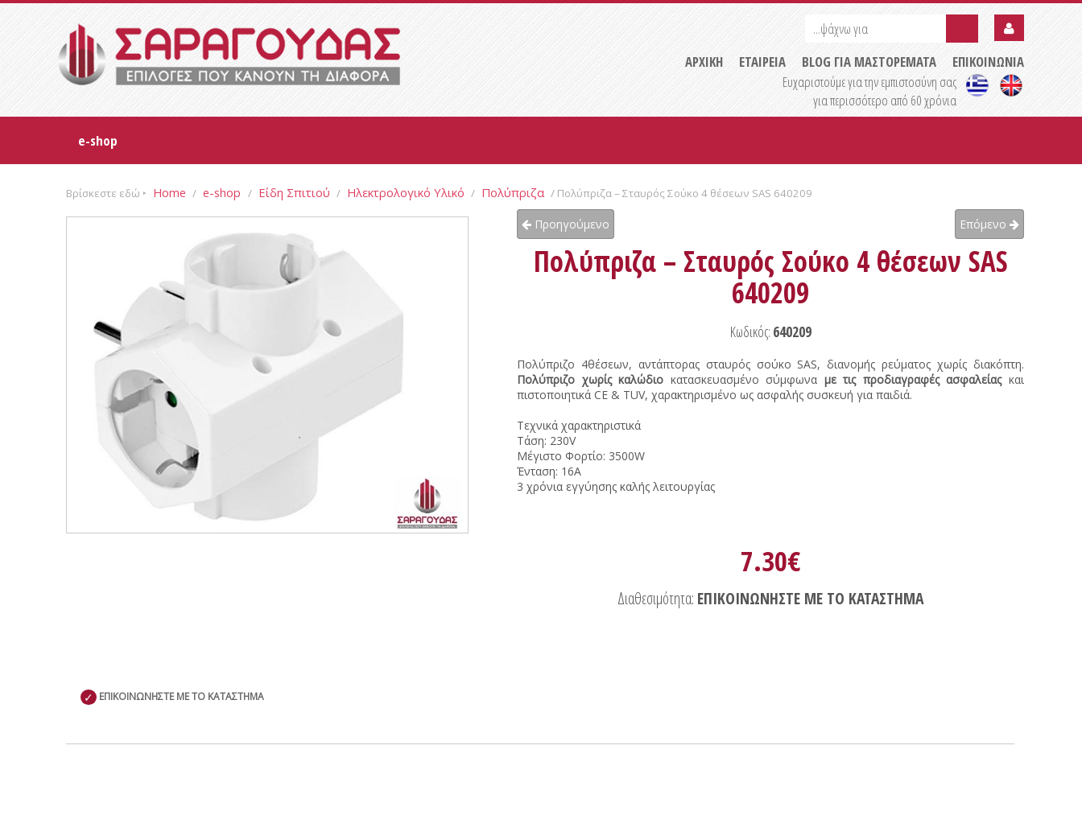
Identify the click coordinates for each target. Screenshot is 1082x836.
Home (169, 192)
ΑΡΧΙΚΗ (704, 61)
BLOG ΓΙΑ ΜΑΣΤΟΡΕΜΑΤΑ (869, 61)
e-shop (98, 140)
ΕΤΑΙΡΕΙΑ (762, 61)
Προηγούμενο (565, 224)
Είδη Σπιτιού (294, 192)
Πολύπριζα (512, 192)
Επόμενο (989, 224)
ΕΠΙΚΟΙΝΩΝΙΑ (988, 61)
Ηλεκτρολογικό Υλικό (406, 192)
